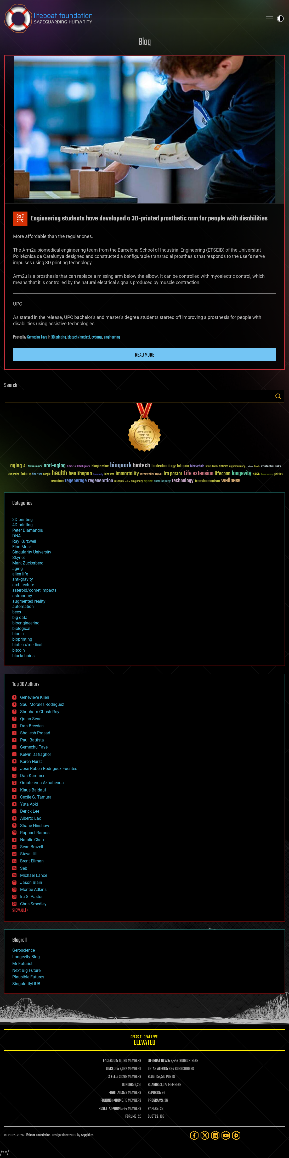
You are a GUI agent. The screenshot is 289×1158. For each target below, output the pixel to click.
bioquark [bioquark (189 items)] (121, 465)
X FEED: (113, 1076)
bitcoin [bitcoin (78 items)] (183, 466)
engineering (112, 337)
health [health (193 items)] (59, 473)
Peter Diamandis (27, 530)
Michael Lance (33, 875)
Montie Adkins (33, 889)
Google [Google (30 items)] (46, 474)
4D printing (22, 524)
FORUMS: (131, 1116)
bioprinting (22, 639)
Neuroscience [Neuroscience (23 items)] (267, 474)
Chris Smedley (33, 903)
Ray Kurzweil (24, 541)
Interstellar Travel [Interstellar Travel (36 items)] (151, 475)
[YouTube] (226, 1135)
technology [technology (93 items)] (183, 481)
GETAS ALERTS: (158, 1069)
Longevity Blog (26, 956)
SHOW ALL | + (20, 910)
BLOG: (151, 1076)
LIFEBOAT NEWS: (159, 1060)
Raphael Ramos (34, 832)
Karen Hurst (31, 761)
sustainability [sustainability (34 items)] (162, 482)
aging (17, 568)
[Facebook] (194, 1135)
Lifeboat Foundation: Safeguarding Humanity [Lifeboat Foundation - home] (131, 18)
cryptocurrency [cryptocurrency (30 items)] (237, 466)
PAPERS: (153, 1108)
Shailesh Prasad (35, 732)
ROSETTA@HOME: (111, 1108)
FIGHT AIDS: (117, 1092)
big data (19, 617)
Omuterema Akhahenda (42, 782)
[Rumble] (236, 1135)
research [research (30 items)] (119, 481)
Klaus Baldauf (33, 790)
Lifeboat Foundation (37, 1135)
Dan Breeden (32, 725)
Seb (23, 868)
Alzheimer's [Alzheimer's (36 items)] (35, 467)
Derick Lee (29, 811)
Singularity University (31, 552)
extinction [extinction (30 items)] (13, 474)
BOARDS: (154, 1085)
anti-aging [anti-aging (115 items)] (55, 466)
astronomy (22, 595)
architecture (23, 584)
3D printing (58, 337)
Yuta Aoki (29, 804)
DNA (16, 535)
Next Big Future (26, 970)
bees (16, 612)
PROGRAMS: (156, 1100)
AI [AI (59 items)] (24, 466)
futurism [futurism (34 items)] (37, 475)
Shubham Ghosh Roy (39, 711)
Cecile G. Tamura (36, 797)
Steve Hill (28, 853)
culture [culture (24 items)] (250, 466)
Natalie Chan (32, 839)
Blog (144, 42)
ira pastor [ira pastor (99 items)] (173, 474)
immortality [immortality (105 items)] (127, 473)
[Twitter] (205, 1135)
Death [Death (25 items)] (256, 466)
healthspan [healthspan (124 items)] (80, 473)
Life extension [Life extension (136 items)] (198, 473)
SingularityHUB (26, 983)
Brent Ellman (32, 860)
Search (278, 396)
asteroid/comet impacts (34, 590)
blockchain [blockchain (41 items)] (197, 466)
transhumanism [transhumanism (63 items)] (207, 481)
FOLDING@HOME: (112, 1100)
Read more (144, 355)
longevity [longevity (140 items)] (241, 473)
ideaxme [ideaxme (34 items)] (109, 475)
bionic (18, 633)
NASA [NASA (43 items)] (256, 474)
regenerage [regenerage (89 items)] (76, 481)
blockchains (23, 655)
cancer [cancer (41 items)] (223, 466)
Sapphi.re (87, 1135)
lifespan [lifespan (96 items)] (222, 474)
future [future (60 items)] (26, 474)
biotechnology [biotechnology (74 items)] (163, 466)
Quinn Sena (31, 718)
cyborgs (97, 337)
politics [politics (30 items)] (278, 474)
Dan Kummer (32, 775)
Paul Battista (32, 740)
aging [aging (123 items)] (16, 466)
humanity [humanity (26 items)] (98, 474)
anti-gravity (22, 579)
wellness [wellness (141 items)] (230, 480)
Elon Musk (22, 546)
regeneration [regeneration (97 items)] (100, 481)
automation (23, 606)
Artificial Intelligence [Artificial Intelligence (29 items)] (78, 466)
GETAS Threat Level (144, 1041)
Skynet (18, 557)
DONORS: (128, 1085)
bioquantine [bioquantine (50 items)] (100, 466)
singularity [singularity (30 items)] (137, 481)
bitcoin (18, 650)
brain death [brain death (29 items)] (212, 466)
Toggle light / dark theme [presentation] (280, 18)
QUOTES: (153, 1116)
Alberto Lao (30, 818)
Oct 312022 (20, 219)
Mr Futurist (22, 963)
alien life (20, 574)
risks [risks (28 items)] (127, 481)
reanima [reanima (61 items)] (57, 481)
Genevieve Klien (34, 697)
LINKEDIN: (112, 1069)
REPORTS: (154, 1092)
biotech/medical (78, 337)
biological (21, 628)
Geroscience (23, 950)
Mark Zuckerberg (27, 563)
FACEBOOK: (110, 1060)
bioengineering (25, 622)
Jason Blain (31, 882)
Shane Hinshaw (34, 825)
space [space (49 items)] (148, 481)
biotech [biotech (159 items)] (141, 465)
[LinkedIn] (215, 1135)
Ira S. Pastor (31, 896)
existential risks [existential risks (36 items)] (271, 467)
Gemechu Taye (37, 337)
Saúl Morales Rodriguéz (42, 704)
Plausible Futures (28, 976)
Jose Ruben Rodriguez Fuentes (48, 768)
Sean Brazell (31, 846)
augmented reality (29, 601)
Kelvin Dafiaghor (35, 754)
